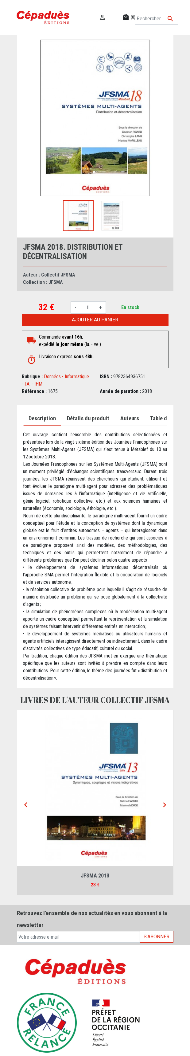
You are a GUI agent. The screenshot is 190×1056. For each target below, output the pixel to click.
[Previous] (26, 805)
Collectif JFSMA (58, 275)
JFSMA (55, 282)
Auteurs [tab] (129, 418)
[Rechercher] (156, 19)
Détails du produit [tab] (88, 418)
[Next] (164, 805)
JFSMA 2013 (95, 875)
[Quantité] (87, 307)
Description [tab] (42, 418)
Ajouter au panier (95, 320)
